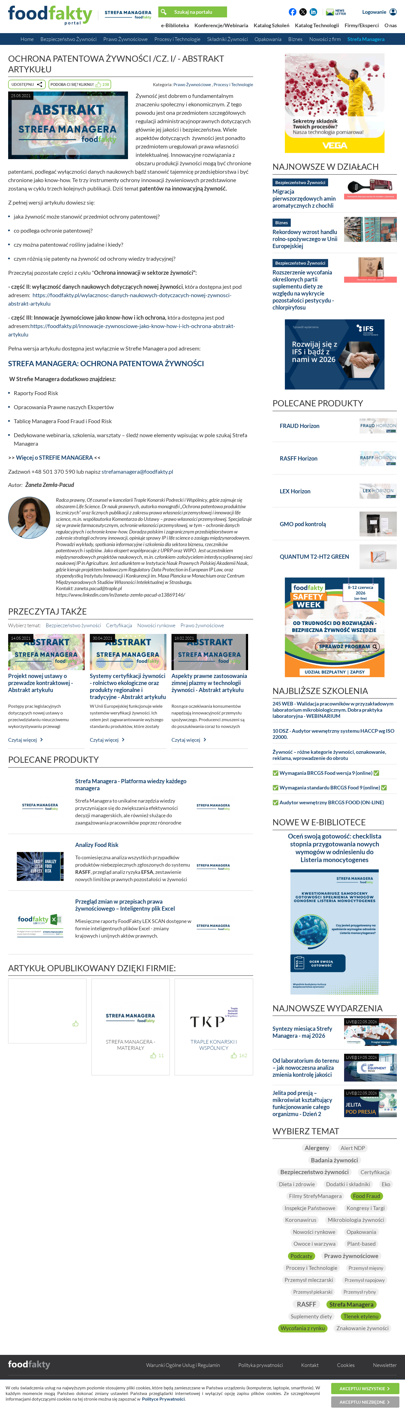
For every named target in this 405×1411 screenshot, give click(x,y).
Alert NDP (353, 1147)
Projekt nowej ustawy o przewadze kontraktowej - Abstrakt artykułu (40, 682)
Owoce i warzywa (314, 1256)
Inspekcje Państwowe (309, 1220)
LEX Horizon (295, 491)
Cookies (346, 1378)
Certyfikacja (119, 625)
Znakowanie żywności (363, 1341)
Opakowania (268, 39)
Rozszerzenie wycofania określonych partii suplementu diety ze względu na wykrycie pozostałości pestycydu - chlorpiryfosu (303, 290)
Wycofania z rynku (302, 1341)
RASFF (305, 1317)
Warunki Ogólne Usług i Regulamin (183, 1378)
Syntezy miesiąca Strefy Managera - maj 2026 (302, 1032)
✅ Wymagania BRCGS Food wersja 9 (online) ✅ (326, 773)
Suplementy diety (311, 1329)
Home (27, 39)
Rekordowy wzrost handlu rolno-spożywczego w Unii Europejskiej (305, 238)
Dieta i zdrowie (355, 1184)
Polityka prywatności (260, 1378)
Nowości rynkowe (156, 625)
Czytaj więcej (22, 740)
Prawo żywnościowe (202, 625)
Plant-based (361, 1256)
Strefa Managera (366, 39)
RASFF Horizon (298, 458)
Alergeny (316, 1147)
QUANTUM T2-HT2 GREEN (314, 556)
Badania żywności (335, 1159)
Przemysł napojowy (365, 1293)
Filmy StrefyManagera (315, 1208)
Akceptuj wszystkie (362, 1388)
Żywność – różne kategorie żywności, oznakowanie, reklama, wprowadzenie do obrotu (329, 755)
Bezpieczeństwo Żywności (68, 39)
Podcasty (300, 1268)
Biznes (295, 39)
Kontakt (310, 1378)
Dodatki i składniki (324, 1196)
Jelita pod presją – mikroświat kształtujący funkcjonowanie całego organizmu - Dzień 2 (302, 1103)
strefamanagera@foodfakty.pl (137, 471)
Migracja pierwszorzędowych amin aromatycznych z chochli (304, 198)
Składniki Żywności (227, 39)
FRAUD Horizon (299, 425)
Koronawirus (300, 1232)
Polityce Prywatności (163, 1398)
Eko (362, 1196)
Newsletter (385, 1378)
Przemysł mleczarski (307, 1292)
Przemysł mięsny (366, 1280)
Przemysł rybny (361, 1305)
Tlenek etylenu (361, 1329)
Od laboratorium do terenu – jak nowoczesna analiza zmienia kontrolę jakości (306, 1067)
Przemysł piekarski (311, 1305)
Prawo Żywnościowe (125, 39)
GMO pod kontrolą (303, 524)
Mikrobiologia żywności (356, 1232)
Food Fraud (367, 1208)
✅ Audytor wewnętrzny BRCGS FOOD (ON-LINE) (328, 802)
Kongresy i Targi (366, 1220)
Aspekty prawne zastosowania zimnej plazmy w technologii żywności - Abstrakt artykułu (209, 682)
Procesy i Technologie (177, 39)
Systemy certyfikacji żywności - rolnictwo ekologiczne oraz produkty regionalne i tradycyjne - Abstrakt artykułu (128, 686)
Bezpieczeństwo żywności (73, 625)
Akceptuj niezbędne (362, 1402)
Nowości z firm (325, 39)
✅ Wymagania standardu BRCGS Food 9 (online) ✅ (330, 788)
